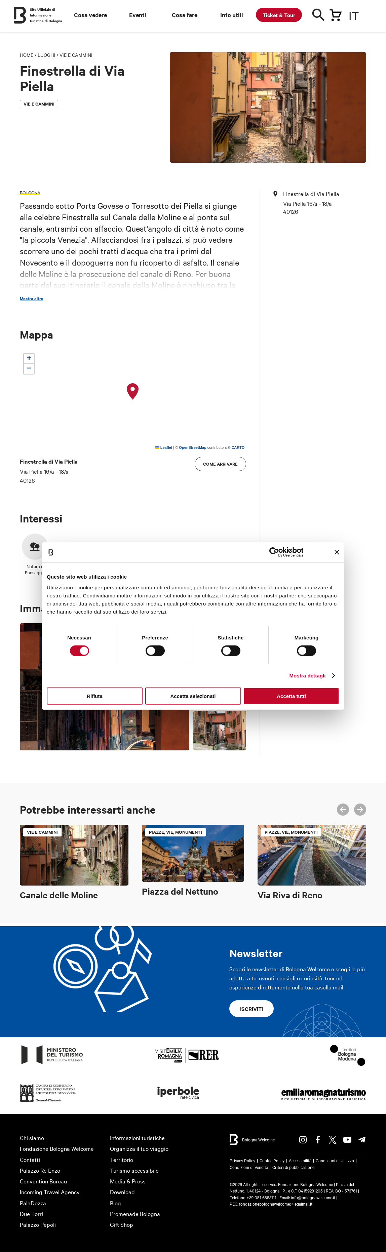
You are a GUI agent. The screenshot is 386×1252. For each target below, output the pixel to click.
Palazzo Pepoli (38, 1224)
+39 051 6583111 (261, 1197)
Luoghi (46, 54)
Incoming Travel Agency (50, 1192)
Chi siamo (32, 1137)
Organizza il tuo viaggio (139, 1148)
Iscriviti (251, 1008)
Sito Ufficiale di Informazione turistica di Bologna (46, 15)
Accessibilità (300, 1160)
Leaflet (163, 447)
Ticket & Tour (279, 14)
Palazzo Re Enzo (40, 1170)
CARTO (237, 447)
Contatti (30, 1159)
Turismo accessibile (134, 1170)
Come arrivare (220, 464)
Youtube (347, 1140)
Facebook (318, 1140)
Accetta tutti (291, 696)
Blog (115, 1203)
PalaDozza (33, 1203)
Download (122, 1192)
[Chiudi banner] (337, 552)
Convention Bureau (43, 1181)
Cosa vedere (90, 15)
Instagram (303, 1140)
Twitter (333, 1140)
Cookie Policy (272, 1160)
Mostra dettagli (307, 675)
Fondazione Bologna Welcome (57, 1148)
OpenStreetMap (192, 447)
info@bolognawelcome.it (313, 1197)
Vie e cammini (76, 54)
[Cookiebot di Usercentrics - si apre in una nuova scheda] (273, 552)
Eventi (137, 15)
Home (26, 54)
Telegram (362, 1140)
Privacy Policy (242, 1160)
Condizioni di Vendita (249, 1167)
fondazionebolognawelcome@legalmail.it (275, 1204)
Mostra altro (31, 298)
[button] (133, 391)
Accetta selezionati (193, 696)
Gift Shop (121, 1224)
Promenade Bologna (135, 1213)
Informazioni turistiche (137, 1137)
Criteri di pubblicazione (293, 1167)
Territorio (121, 1159)
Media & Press (128, 1181)
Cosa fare (184, 15)
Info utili (231, 15)
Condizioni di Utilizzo (335, 1160)
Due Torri (31, 1213)
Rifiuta (95, 696)
